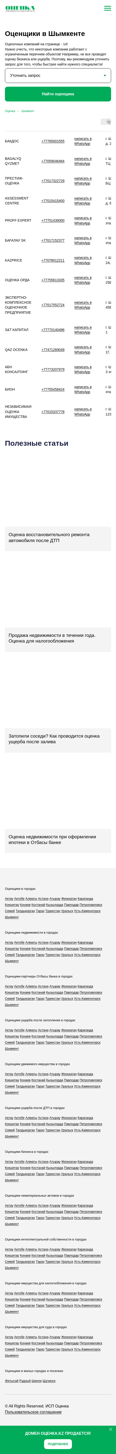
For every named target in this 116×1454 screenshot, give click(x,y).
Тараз (40, 911)
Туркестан (52, 911)
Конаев (25, 905)
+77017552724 (53, 305)
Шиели (37, 1381)
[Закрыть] (111, 1429)
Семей (10, 911)
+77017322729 (53, 181)
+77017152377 (53, 240)
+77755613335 (53, 280)
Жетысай (11, 1381)
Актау (9, 898)
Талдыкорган (25, 911)
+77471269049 (53, 350)
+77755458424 (53, 389)
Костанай (38, 905)
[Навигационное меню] (107, 8)
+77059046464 (53, 161)
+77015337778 (53, 412)
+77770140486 (53, 330)
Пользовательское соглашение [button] (33, 1412)
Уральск (67, 911)
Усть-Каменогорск (87, 911)
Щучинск (49, 1381)
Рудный (25, 1381)
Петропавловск (91, 905)
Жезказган (69, 898)
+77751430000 (53, 220)
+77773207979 (53, 369)
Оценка (10, 111)
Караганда (85, 898)
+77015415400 (53, 201)
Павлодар (71, 905)
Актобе (19, 898)
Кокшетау (12, 905)
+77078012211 (53, 260)
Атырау (55, 898)
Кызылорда (54, 905)
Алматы (31, 898)
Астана (43, 898)
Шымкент (28, 111)
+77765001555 (53, 141)
